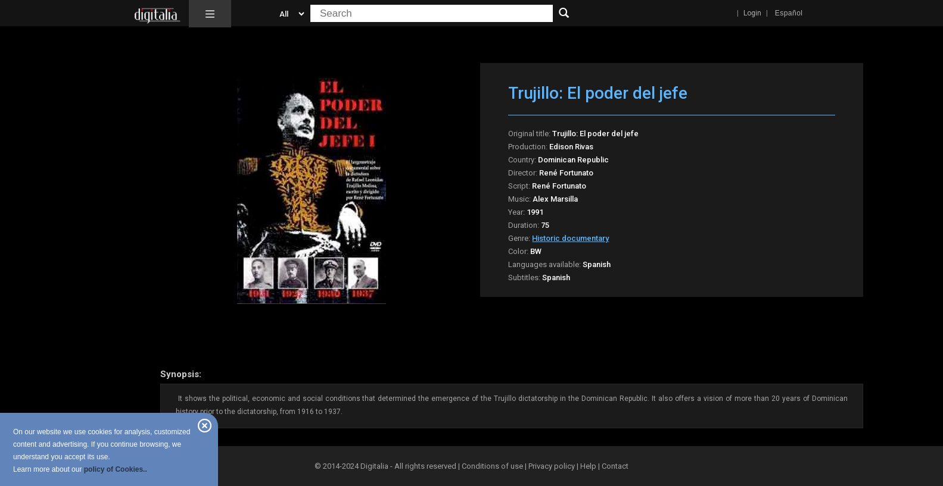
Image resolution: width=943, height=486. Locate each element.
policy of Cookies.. (115, 469)
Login (752, 13)
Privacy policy (551, 466)
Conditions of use (493, 466)
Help (588, 466)
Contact (615, 466)
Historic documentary (570, 238)
